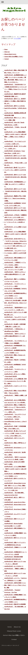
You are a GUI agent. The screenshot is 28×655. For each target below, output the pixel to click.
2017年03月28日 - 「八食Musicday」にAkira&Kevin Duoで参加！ (14, 330)
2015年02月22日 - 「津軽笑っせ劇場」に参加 (15, 570)
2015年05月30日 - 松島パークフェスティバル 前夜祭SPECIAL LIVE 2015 (15, 544)
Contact (6, 59)
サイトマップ (16, 645)
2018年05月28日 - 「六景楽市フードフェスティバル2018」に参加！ (15, 264)
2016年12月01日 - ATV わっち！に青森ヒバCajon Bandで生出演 (15, 375)
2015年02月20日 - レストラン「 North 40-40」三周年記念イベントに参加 (15, 579)
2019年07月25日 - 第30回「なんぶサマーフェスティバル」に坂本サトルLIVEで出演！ (15, 170)
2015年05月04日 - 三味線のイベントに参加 (15, 548)
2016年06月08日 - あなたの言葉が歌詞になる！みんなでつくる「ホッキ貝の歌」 (15, 401)
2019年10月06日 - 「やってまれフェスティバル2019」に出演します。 (15, 143)
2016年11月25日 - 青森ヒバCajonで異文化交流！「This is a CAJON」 (15, 392)
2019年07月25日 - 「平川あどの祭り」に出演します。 (15, 164)
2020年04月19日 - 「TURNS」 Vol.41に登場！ (15, 128)
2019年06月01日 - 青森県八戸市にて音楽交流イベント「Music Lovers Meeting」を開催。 (15, 198)
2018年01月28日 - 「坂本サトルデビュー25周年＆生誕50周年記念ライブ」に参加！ (15, 274)
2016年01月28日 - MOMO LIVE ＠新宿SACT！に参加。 (14, 463)
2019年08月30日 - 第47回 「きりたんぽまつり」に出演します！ (15, 147)
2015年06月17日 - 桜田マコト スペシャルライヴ (15, 539)
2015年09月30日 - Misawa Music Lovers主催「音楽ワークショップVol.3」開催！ (15, 484)
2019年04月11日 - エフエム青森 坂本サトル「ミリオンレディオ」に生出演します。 (15, 222)
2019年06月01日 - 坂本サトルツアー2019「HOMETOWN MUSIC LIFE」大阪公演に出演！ (15, 191)
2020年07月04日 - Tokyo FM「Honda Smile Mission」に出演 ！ (14, 124)
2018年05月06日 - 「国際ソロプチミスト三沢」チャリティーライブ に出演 (15, 268)
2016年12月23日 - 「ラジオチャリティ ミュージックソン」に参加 (15, 370)
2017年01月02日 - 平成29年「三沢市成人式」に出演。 (15, 361)
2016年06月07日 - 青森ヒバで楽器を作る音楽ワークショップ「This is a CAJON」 (15, 406)
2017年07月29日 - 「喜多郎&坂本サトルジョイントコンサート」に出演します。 (15, 309)
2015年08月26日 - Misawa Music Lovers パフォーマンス (15, 506)
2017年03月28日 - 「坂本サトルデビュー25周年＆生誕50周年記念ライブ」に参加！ (15, 336)
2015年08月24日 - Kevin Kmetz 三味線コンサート (15, 510)
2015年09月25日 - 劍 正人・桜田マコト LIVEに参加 (14, 499)
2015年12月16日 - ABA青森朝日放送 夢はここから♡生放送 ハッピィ (15, 475)
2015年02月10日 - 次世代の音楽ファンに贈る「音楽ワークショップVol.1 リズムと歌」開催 (15, 585)
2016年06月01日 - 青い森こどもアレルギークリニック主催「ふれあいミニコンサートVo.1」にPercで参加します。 (15, 433)
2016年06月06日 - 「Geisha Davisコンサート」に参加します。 (15, 411)
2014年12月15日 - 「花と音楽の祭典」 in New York (15, 608)
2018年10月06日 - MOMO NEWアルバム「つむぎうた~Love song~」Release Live (15, 240)
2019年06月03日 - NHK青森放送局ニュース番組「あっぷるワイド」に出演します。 (15, 184)
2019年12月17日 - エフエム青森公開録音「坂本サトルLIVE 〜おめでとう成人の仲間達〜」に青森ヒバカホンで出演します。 (15, 135)
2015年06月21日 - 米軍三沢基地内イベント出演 (15, 529)
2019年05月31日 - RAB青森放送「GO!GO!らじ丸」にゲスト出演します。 (15, 204)
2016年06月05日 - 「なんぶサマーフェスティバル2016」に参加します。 (15, 415)
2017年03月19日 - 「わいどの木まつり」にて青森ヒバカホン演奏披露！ (15, 342)
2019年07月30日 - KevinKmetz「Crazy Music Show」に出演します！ (14, 152)
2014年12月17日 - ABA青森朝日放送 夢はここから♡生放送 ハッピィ (15, 601)
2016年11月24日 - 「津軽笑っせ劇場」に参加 (15, 396)
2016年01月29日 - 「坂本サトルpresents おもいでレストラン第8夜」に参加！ (15, 458)
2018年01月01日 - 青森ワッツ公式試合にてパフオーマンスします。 (15, 280)
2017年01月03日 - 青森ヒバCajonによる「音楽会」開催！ (14, 356)
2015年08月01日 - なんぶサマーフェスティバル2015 (15, 515)
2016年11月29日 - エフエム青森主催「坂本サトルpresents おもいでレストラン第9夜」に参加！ (15, 381)
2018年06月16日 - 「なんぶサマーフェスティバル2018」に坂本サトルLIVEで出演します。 (15, 253)
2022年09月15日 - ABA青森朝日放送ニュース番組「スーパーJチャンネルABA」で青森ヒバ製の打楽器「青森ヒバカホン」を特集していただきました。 (15, 78)
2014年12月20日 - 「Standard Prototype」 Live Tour (12, 591)
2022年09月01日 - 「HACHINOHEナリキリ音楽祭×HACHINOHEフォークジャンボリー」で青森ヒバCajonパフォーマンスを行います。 (15, 88)
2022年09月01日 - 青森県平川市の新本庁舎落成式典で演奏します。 (15, 95)
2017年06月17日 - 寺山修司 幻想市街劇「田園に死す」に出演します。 (15, 325)
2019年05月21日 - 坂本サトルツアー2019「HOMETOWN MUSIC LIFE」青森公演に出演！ (15, 210)
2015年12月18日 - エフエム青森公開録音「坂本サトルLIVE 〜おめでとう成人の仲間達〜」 (15, 469)
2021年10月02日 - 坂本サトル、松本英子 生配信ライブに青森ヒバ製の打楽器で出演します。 (15, 101)
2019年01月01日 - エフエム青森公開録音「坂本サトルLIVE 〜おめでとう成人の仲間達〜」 (15, 234)
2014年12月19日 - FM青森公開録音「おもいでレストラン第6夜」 (15, 596)
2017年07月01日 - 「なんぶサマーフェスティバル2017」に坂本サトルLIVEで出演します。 (15, 319)
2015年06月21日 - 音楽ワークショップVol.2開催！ (14, 520)
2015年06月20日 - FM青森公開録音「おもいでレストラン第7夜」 (15, 534)
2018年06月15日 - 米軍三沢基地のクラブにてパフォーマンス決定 (15, 259)
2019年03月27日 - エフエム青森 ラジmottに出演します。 (15, 228)
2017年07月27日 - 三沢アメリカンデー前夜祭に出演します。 (15, 313)
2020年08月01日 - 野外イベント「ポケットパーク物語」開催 (15, 119)
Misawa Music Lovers (10, 54)
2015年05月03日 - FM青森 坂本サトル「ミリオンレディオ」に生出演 (15, 553)
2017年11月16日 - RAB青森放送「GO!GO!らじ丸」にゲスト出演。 (15, 290)
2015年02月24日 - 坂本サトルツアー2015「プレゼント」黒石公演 (15, 563)
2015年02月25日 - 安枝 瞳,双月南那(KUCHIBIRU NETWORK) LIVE (13, 558)
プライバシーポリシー (6, 645)
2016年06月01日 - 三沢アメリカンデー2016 (14, 439)
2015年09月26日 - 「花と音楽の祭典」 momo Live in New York (14, 494)
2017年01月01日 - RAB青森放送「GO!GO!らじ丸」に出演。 (15, 366)
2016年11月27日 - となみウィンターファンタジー (15, 387)
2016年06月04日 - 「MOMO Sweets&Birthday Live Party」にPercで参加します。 (15, 421)
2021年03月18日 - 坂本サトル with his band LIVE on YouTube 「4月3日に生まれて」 (15, 108)
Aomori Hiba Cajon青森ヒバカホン (13, 56)
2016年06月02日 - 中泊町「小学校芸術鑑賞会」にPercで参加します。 (15, 427)
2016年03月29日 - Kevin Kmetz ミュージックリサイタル (15, 449)
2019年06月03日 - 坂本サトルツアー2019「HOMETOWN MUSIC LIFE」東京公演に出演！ (15, 177)
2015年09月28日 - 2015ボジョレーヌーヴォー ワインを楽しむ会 (15, 489)
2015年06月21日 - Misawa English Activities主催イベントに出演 (13, 525)
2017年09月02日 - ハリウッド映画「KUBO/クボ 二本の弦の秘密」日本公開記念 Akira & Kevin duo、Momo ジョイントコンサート (15, 301)
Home (6, 49)
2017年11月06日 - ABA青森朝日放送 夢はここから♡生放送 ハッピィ (15, 294)
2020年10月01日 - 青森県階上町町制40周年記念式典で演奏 (15, 114)
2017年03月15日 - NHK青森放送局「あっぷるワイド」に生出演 (15, 347)
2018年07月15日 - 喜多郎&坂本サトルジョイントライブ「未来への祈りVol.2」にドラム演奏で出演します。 (15, 246)
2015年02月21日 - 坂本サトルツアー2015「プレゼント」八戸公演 (15, 574)
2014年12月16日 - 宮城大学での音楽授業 (15, 604)
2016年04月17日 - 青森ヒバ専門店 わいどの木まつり (15, 444)
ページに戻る (17, 38)
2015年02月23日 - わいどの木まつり (13, 566)
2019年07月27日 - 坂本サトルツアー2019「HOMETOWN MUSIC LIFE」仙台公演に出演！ (15, 158)
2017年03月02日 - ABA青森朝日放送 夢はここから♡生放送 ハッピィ (15, 351)
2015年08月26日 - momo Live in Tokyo (14, 502)
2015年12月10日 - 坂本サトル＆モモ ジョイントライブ (15, 480)
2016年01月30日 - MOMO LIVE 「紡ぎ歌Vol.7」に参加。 (15, 453)
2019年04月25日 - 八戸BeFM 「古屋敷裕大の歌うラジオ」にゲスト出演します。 (15, 216)
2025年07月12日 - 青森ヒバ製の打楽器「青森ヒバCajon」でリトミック (15, 71)
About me (7, 52)
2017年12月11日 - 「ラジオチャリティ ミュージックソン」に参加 (15, 285)
